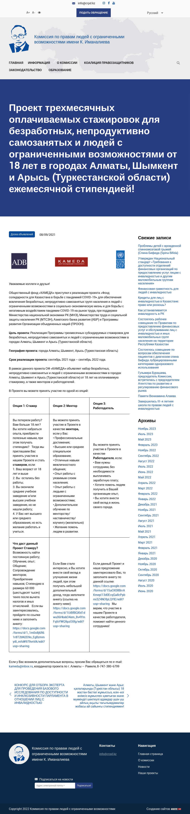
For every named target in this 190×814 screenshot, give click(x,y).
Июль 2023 (145, 434)
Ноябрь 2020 (147, 564)
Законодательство (26, 70)
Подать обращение (93, 12)
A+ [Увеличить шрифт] (27, 12)
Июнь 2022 (145, 471)
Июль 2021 (145, 526)
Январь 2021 (147, 553)
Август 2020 (146, 580)
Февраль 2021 (148, 547)
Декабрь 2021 (147, 504)
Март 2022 (145, 488)
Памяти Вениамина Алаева (157, 396)
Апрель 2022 (146, 482)
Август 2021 (146, 520)
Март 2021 (145, 542)
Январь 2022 (147, 499)
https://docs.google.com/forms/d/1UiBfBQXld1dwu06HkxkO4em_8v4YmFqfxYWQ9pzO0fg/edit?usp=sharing (69, 617)
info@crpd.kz (83, 3)
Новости (144, 766)
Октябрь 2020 (147, 569)
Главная (16, 62)
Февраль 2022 (148, 493)
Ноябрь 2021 (147, 510)
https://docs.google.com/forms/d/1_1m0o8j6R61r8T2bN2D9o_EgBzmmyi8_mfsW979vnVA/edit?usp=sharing (29, 637)
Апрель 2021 (146, 537)
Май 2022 (144, 477)
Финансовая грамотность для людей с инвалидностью (158, 290)
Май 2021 (144, 531)
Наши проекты (148, 773)
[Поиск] (178, 63)
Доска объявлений (22, 234)
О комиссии (68, 62)
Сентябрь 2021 (148, 515)
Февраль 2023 (148, 444)
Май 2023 (144, 439)
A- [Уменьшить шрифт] (33, 12)
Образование (61, 70)
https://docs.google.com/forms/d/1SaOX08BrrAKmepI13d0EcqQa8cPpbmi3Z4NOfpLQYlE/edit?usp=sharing (109, 595)
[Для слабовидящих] (39, 12)
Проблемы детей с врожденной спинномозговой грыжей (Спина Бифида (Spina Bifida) (159, 249)
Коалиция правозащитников (109, 62)
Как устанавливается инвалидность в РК (152, 311)
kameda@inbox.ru (21, 666)
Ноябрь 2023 (147, 428)
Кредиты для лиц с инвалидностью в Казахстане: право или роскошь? (158, 300)
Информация (40, 62)
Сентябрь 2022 (148, 455)
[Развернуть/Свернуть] (51, 63)
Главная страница (150, 753)
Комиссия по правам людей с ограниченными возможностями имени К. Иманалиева (79, 38)
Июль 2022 (145, 466)
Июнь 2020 (145, 591)
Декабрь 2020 (147, 558)
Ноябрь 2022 (147, 450)
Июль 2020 (145, 585)
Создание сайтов (158, 808)
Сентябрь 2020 (148, 574)
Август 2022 (146, 461)
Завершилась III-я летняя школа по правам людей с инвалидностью (155, 404)
